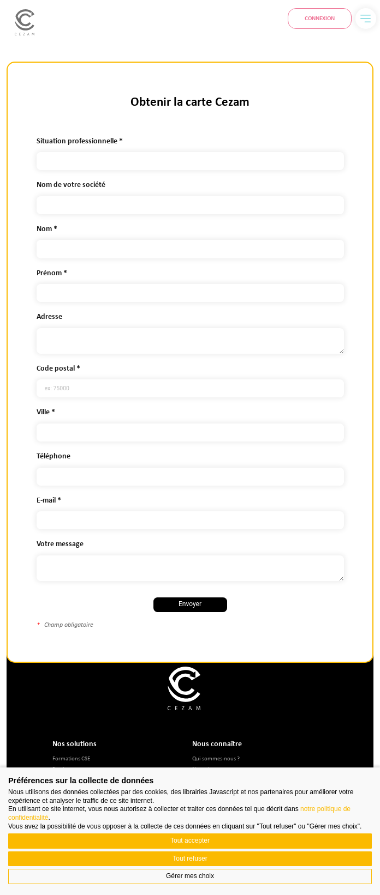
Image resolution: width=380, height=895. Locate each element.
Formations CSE (71, 758)
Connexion (320, 18)
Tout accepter (190, 840)
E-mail (46, 500)
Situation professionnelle (77, 141)
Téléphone (53, 456)
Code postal (56, 368)
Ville (43, 411)
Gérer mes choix (190, 876)
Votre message (60, 543)
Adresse (49, 316)
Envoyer (190, 604)
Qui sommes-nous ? (216, 758)
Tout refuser (190, 858)
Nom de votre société (71, 184)
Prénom (49, 272)
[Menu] (365, 18)
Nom (44, 228)
